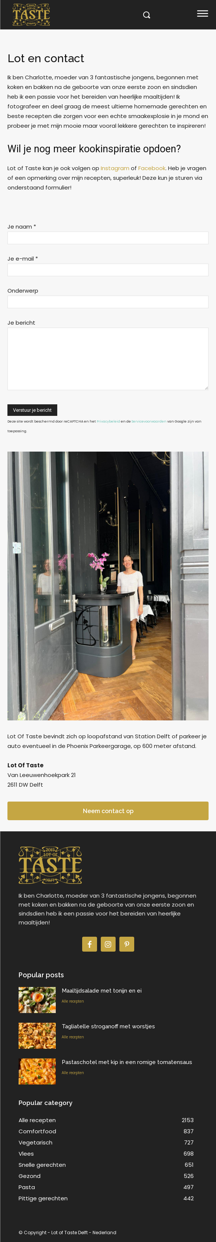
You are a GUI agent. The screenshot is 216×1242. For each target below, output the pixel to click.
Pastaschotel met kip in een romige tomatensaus (127, 1062)
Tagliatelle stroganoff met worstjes (108, 1026)
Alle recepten (73, 1001)
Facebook (151, 168)
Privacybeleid (108, 421)
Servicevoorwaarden (149, 421)
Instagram (115, 168)
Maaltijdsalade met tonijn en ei (102, 990)
